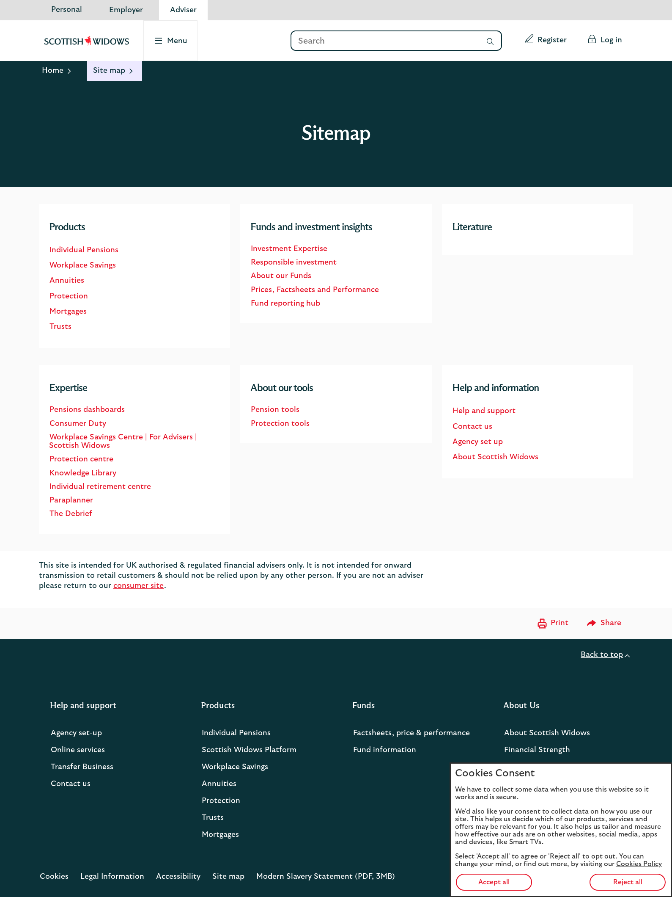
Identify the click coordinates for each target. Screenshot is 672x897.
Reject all (627, 882)
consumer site (138, 586)
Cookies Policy (639, 864)
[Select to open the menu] (171, 40)
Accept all (494, 882)
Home (52, 71)
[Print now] (552, 623)
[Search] (384, 41)
